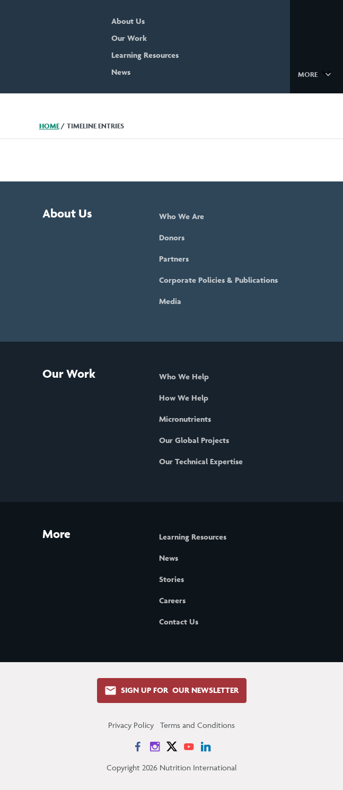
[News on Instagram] (154, 746)
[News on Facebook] (137, 746)
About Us (128, 21)
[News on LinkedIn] (205, 746)
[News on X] (171, 746)
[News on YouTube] (188, 746)
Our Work (129, 38)
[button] (316, 74)
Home (49, 126)
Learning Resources (145, 55)
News (120, 72)
